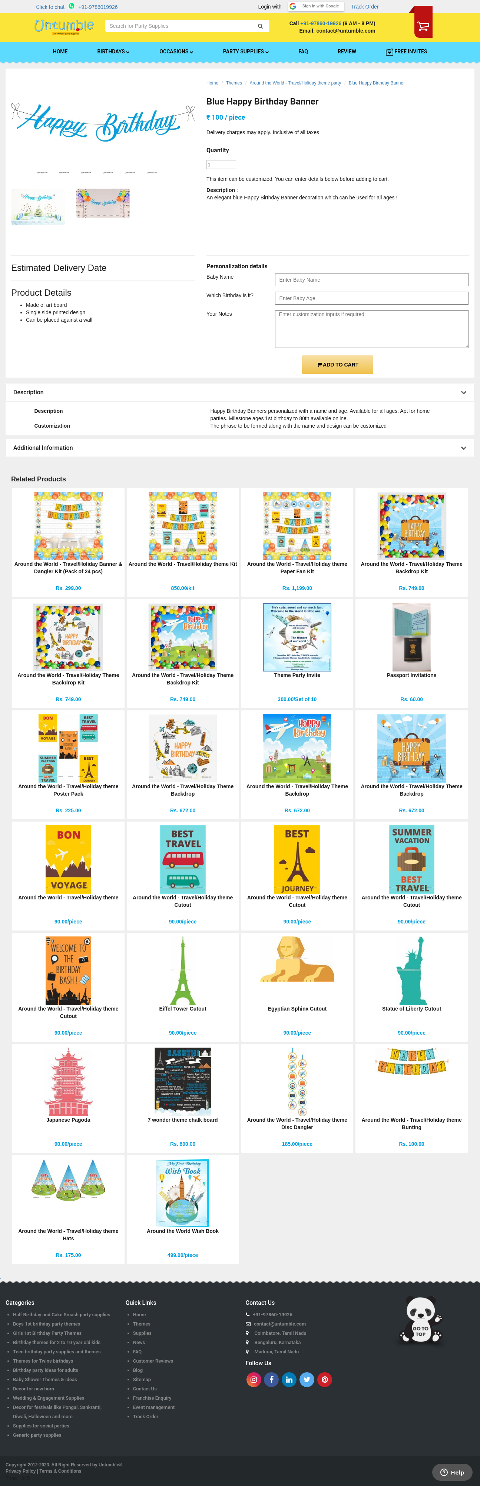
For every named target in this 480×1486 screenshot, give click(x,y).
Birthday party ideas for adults (45, 1370)
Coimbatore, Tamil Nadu (281, 1333)
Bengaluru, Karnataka (278, 1342)
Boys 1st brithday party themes (46, 1324)
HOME (60, 51)
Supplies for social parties (41, 1426)
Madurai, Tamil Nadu (277, 1351)
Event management (154, 1407)
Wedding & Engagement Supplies (49, 1398)
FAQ (303, 51)
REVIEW (347, 51)
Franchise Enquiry (152, 1398)
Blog (138, 1370)
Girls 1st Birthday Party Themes (47, 1333)
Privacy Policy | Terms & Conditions (44, 1471)
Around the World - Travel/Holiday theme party (295, 83)
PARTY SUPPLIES (246, 51)
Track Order (364, 7)
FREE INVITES (406, 52)
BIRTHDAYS (113, 51)
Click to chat (50, 7)
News (139, 1342)
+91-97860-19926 (320, 23)
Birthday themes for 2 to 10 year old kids (56, 1342)
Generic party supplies (37, 1435)
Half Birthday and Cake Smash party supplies (61, 1314)
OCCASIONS (176, 51)
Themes (234, 83)
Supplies (142, 1333)
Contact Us (145, 1389)
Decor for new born (33, 1389)
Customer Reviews (153, 1361)
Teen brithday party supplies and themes (57, 1351)
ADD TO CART (338, 365)
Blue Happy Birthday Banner (377, 83)
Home (212, 83)
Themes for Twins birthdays (43, 1361)
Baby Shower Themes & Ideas (45, 1379)
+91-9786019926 (97, 7)
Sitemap (142, 1379)
